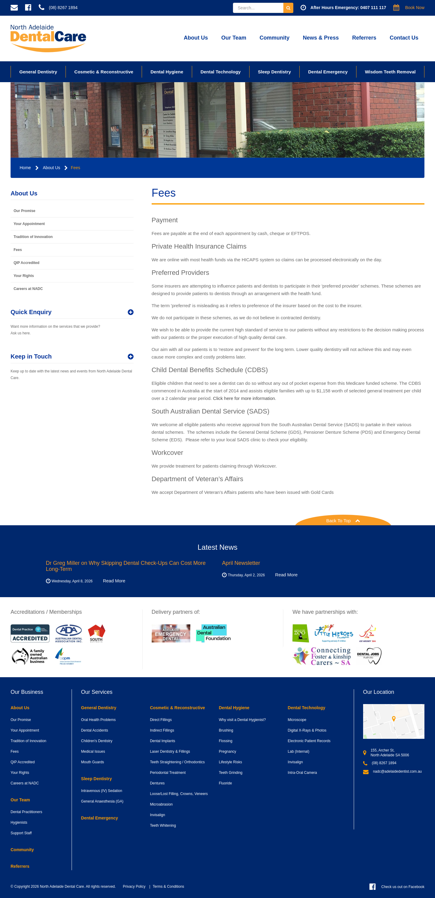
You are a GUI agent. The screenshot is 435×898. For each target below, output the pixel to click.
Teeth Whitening (163, 825)
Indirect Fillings (162, 730)
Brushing (226, 730)
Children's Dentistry (96, 741)
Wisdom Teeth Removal (390, 71)
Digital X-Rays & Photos (307, 730)
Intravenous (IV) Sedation (101, 791)
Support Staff (21, 833)
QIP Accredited (26, 263)
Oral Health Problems (98, 720)
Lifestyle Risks (230, 762)
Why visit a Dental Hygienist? (242, 720)
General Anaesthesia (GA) (102, 801)
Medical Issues (93, 751)
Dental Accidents (94, 730)
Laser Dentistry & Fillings (170, 751)
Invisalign (157, 815)
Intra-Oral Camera (302, 773)
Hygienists (19, 822)
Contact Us (404, 38)
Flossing (225, 741)
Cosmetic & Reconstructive (103, 71)
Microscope (297, 720)
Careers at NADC (28, 289)
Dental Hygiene (166, 71)
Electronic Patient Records (309, 741)
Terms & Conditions (168, 886)
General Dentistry (38, 71)
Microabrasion (161, 804)
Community (274, 38)
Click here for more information (243, 398)
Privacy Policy (134, 886)
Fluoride (225, 783)
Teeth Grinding (230, 773)
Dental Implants (162, 741)
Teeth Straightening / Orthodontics (177, 762)
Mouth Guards (92, 762)
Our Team (233, 38)
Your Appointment (29, 224)
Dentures (157, 783)
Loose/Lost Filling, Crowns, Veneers (179, 794)
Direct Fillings (161, 720)
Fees (75, 167)
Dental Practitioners (26, 812)
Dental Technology (221, 71)
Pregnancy (227, 751)
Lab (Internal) (298, 751)
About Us (196, 38)
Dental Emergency (328, 71)
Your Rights (24, 276)
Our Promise (24, 211)
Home (25, 167)
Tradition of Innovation (33, 237)
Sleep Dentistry (274, 71)
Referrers (364, 38)
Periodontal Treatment (167, 773)
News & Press (321, 38)
